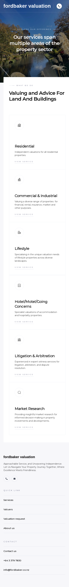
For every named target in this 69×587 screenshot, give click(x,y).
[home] (27, 6)
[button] (59, 6)
